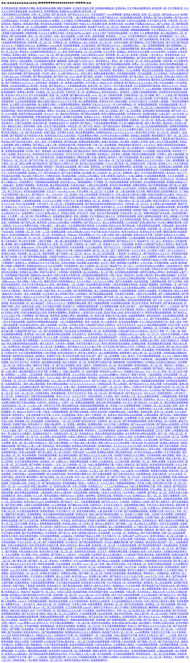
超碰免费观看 (110, 480)
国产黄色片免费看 (146, 58)
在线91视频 (121, 101)
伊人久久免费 (50, 337)
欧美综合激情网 (130, 359)
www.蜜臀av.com (26, 623)
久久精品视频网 (39, 27)
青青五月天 (29, 418)
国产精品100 (168, 390)
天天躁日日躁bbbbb (159, 210)
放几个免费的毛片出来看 (117, 179)
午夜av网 (131, 592)
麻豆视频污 (119, 70)
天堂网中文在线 (65, 132)
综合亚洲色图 (163, 151)
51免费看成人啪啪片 (124, 644)
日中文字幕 (174, 325)
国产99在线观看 (18, 36)
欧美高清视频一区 (20, 303)
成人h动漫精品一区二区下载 (98, 272)
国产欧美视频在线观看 (85, 39)
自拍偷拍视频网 (36, 474)
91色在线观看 (77, 247)
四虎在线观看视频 (119, 182)
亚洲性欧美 (26, 548)
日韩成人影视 (68, 213)
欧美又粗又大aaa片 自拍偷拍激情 (41, 502)
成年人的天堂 (46, 343)
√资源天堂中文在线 (32, 290)
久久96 (56, 415)
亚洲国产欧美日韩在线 (17, 79)
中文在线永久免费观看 (43, 576)
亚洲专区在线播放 (173, 297)
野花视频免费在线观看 (160, 343)
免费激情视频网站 (178, 126)
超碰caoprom (28, 247)
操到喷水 (122, 67)
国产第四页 (142, 464)
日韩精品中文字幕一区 (66, 635)
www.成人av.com (66, 191)
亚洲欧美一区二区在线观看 (157, 582)
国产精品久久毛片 (125, 346)
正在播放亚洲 (17, 427)
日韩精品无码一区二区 (105, 365)
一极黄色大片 (143, 557)
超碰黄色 (74, 123)
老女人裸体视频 (71, 188)
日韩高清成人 (19, 474)
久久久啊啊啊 (149, 256)
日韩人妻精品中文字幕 (126, 635)
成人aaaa (13, 76)
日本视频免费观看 (169, 644)
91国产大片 (69, 200)
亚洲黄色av (87, 269)
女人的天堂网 (82, 89)
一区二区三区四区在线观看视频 (93, 641)
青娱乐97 (26, 592)
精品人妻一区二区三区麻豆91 (63, 613)
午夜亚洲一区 (74, 126)
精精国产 (49, 166)
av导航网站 (11, 601)
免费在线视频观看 (148, 104)
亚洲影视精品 (22, 582)
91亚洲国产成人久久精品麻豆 (106, 554)
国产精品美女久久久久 (109, 45)
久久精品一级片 (111, 396)
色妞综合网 (146, 412)
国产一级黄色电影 (120, 250)
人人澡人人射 (35, 405)
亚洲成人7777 (165, 163)
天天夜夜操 (51, 533)
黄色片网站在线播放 (57, 384)
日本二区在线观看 (88, 129)
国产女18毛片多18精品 (34, 613)
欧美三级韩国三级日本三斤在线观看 (127, 228)
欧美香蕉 (110, 36)
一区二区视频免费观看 (153, 45)
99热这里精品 (95, 396)
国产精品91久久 (23, 70)
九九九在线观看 (176, 176)
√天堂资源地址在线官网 (149, 297)
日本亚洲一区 (22, 408)
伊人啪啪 (103, 657)
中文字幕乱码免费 (123, 86)
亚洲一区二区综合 (151, 14)
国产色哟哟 (32, 287)
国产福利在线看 (32, 73)
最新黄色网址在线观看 (59, 334)
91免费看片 (133, 263)
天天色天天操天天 (138, 101)
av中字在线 (108, 346)
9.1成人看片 (11, 371)
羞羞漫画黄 (22, 197)
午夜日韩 (152, 163)
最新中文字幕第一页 (44, 365)
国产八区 (158, 300)
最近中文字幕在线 (108, 340)
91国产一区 (96, 244)
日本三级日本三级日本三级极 (131, 194)
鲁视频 (170, 182)
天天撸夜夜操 (55, 141)
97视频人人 (56, 371)
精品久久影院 (181, 290)
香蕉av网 (6, 238)
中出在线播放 (166, 82)
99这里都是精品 (110, 79)
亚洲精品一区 (109, 67)
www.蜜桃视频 (154, 89)
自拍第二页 (34, 483)
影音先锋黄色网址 (86, 511)
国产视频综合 (136, 42)
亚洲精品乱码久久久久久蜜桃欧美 (83, 632)
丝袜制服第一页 (64, 489)
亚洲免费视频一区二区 (89, 331)
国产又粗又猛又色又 (124, 474)
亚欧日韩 (153, 36)
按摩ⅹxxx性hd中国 (95, 598)
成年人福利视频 (176, 154)
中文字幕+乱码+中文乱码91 (106, 231)
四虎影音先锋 (99, 20)
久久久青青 (109, 51)
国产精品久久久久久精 (69, 610)
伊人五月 (128, 402)
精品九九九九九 (170, 86)
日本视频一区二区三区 (27, 436)
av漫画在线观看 (165, 651)
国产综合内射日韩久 (23, 141)
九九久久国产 (100, 33)
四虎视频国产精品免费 (17, 275)
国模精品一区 (129, 104)
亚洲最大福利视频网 (13, 33)
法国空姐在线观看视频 (43, 396)
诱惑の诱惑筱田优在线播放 (31, 110)
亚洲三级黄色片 (65, 89)
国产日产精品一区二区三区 (106, 380)
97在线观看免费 (88, 613)
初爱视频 (155, 117)
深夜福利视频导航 (130, 48)
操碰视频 (91, 154)
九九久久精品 (83, 281)
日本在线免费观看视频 (19, 58)
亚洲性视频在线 (139, 607)
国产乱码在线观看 (134, 604)
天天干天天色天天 (155, 129)
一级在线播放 (160, 359)
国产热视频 (11, 551)
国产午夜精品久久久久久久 (19, 82)
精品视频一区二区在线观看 (29, 421)
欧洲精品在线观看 (143, 629)
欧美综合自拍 (156, 567)
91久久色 (57, 194)
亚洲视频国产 (166, 36)
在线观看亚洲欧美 (62, 216)
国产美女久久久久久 (79, 14)
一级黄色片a (109, 467)
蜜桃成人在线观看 (52, 567)
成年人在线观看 (48, 325)
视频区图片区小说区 (67, 309)
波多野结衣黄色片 (106, 610)
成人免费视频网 (169, 517)
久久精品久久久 (128, 79)
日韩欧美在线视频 (70, 408)
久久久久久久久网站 (65, 138)
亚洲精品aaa (75, 42)
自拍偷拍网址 (31, 526)
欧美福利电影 (8, 110)
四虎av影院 (14, 166)
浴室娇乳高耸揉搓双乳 (130, 328)
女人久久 (167, 356)
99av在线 (60, 110)
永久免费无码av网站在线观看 (39, 179)
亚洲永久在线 (8, 253)
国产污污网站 (112, 470)
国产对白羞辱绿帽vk (33, 533)
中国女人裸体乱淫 (78, 436)
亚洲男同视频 (110, 331)
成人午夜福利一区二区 (74, 362)
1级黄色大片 (28, 138)
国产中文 (60, 64)
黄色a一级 (117, 61)
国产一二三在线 (164, 95)
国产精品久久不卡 (12, 129)
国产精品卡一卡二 (41, 194)
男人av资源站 (120, 384)
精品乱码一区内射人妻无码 (134, 27)
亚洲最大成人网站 (29, 272)
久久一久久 (142, 318)
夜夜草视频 (48, 253)
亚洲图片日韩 (156, 511)
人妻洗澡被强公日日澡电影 (15, 14)
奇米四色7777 (179, 151)
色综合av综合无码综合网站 (111, 300)
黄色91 (13, 61)
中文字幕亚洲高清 (59, 247)
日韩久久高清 (125, 436)
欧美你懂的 (136, 182)
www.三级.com (58, 380)
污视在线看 (168, 225)
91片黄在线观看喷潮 (28, 511)
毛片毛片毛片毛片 (20, 362)
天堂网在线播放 (82, 20)
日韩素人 (162, 154)
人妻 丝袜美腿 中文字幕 (133, 191)
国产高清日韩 (96, 616)
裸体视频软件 (158, 135)
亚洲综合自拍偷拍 (76, 629)
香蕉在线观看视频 (119, 120)
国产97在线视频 (166, 58)
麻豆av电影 (43, 101)
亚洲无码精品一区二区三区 (102, 334)
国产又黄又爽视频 (71, 172)
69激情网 (146, 368)
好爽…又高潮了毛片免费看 (159, 514)
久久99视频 (11, 113)
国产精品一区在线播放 (41, 588)
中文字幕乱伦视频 (52, 306)
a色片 (17, 306)
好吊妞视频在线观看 (131, 17)
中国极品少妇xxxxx (145, 23)
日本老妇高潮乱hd (20, 86)
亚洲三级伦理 (159, 474)
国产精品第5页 (40, 163)
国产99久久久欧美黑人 (73, 238)
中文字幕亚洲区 (10, 194)
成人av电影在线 (130, 380)
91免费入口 (92, 70)
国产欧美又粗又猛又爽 (59, 508)
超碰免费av (95, 492)
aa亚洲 (173, 263)
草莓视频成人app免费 (128, 368)
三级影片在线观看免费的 (144, 92)
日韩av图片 (46, 225)
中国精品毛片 (38, 210)
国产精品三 (86, 123)
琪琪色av (97, 241)
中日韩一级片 (49, 73)
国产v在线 (84, 166)
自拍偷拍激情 (170, 545)
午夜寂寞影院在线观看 (116, 76)
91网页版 (63, 272)
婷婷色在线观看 (46, 564)
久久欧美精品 (88, 45)
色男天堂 (120, 269)
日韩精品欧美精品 (89, 228)
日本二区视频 (8, 154)
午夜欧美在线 (53, 176)
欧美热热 (54, 399)
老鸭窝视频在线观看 (50, 523)
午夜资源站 (140, 539)
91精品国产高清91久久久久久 (113, 548)
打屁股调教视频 (128, 290)
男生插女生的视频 (11, 176)
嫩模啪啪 (62, 61)
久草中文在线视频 (136, 20)
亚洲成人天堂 (27, 610)
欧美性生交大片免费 (139, 51)
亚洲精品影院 (150, 113)
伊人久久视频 (64, 290)
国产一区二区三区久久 (30, 430)
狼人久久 (25, 194)
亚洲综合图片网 (67, 145)
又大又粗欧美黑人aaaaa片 (79, 607)
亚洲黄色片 (74, 312)
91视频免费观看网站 (69, 104)
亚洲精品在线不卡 (59, 123)
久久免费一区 (111, 191)
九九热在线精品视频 (32, 166)
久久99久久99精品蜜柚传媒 (131, 278)
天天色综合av (144, 592)
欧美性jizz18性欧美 (155, 458)
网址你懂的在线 (112, 287)
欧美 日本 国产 (128, 306)
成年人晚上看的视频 (34, 384)
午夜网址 (143, 567)
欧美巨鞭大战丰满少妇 (105, 390)
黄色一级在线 (19, 399)
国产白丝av (166, 415)
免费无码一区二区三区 (54, 539)
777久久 (109, 163)
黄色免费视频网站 (126, 58)
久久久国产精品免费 (69, 67)
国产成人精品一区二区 (155, 620)
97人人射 (101, 235)
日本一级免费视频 (175, 160)
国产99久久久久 (112, 247)
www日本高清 (90, 337)
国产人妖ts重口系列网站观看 (145, 467)
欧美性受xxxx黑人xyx (111, 371)
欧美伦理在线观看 (118, 33)
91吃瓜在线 (70, 331)
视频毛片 (95, 368)
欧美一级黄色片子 (135, 89)
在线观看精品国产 (108, 337)
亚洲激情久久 (167, 607)
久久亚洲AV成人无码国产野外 (58, 294)
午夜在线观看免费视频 (106, 123)
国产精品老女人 (57, 86)
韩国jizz (63, 169)
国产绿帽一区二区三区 (91, 573)
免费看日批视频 (159, 470)
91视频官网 (19, 266)
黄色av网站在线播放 (152, 48)
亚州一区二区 (8, 486)
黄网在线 (96, 166)
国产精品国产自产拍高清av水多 (27, 135)
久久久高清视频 (81, 508)
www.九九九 (151, 576)
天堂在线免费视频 (128, 321)
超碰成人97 (181, 182)
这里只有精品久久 (170, 340)
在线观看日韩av (131, 45)
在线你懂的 (93, 263)
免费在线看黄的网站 (105, 73)
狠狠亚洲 (113, 520)
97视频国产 (8, 263)
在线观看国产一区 (89, 635)
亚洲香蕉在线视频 (15, 151)
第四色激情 (123, 467)
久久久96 (72, 657)
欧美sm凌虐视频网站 (112, 647)
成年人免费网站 (23, 145)
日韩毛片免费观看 (168, 188)
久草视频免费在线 (77, 86)
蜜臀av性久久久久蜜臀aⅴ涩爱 (41, 427)
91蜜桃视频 (14, 222)
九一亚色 (62, 51)
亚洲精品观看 (58, 231)
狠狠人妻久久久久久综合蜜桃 (114, 443)
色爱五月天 (38, 176)
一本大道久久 (156, 55)
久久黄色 (77, 564)
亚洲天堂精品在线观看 (31, 113)
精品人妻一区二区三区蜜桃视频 (77, 399)
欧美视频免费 (59, 470)
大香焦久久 (110, 436)
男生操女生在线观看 (51, 23)
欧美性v (139, 244)
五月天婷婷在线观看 (131, 219)
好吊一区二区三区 (43, 300)
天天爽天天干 (126, 480)
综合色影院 (105, 70)
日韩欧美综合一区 (134, 95)
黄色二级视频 (80, 216)
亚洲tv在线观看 (127, 318)
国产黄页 (52, 210)
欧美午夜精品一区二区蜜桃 (162, 421)
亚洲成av (122, 51)
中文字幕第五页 (90, 539)
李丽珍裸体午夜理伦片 (130, 145)
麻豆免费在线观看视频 (176, 402)
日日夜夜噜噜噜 (107, 129)
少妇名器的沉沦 (174, 266)
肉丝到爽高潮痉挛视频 (98, 284)
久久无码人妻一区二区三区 (26, 238)
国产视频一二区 (124, 523)
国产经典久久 (58, 554)
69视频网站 (77, 222)
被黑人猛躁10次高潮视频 (171, 520)
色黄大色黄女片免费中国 (69, 98)
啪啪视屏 (86, 104)
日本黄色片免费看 (132, 247)
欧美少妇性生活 (130, 231)
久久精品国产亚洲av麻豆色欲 (141, 222)
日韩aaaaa (72, 235)
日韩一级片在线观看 (65, 36)
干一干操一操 (173, 331)
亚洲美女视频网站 (57, 312)
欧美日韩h (94, 579)
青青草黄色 (156, 303)
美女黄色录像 (169, 467)
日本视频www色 (53, 517)
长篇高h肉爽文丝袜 (59, 27)
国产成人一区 (35, 331)
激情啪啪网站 (85, 182)
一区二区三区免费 (70, 421)
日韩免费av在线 (18, 483)
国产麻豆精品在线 (15, 228)
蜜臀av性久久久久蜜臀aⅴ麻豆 (46, 188)
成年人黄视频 (42, 467)
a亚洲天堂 (20, 477)
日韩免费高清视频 (47, 455)
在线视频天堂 (8, 495)
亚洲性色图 (43, 185)
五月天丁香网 (108, 263)
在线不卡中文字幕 (63, 17)
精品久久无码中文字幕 (29, 412)
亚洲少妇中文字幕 (143, 235)
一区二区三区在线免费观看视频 (151, 126)
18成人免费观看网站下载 (101, 464)
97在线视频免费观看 (147, 644)
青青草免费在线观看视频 (43, 67)
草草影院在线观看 (127, 216)
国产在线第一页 (13, 256)
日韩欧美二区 (60, 42)
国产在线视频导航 (149, 39)
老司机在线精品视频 (34, 191)
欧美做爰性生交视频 (97, 120)
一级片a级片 (60, 225)
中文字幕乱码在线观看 (68, 582)
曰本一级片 (35, 197)
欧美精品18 (16, 595)
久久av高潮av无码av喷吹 (25, 98)
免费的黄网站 (140, 185)
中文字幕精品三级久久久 (102, 216)
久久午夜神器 (179, 632)
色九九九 (170, 511)
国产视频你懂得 (95, 629)
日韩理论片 (96, 505)
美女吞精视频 (125, 365)
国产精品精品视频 (109, 514)
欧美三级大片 (22, 120)
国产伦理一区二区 (40, 235)
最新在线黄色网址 (20, 576)
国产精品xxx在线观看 (167, 424)
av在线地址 (67, 536)
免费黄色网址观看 (77, 303)
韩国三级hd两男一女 (74, 371)
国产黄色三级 (28, 222)
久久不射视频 (102, 595)
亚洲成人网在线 (131, 14)
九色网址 (113, 657)
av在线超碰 (76, 337)
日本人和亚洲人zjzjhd (92, 55)
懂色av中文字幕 (64, 250)
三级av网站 (106, 489)
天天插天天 (72, 542)
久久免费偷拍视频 (109, 306)
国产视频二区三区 (147, 641)
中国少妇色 (64, 259)
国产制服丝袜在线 (19, 67)
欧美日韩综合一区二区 (14, 405)
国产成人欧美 (59, 14)
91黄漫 (46, 412)
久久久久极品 (9, 430)
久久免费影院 (111, 219)
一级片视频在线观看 (148, 306)
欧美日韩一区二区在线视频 (174, 39)
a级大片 (39, 318)
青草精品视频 (163, 110)
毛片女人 (106, 238)
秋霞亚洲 (118, 82)
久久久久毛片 (79, 396)
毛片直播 (145, 269)
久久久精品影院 (60, 30)
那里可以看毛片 (161, 200)
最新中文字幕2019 (37, 529)
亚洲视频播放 (69, 483)
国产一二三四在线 (170, 306)
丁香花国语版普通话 (42, 120)
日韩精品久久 (95, 486)
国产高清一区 (102, 477)
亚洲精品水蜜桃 (41, 58)
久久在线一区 (155, 402)
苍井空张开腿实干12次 (88, 343)
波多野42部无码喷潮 (85, 300)
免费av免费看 (158, 461)
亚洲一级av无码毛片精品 (67, 269)
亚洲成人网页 (68, 315)
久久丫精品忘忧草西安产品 (153, 321)
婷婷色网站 (29, 126)
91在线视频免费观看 (155, 176)
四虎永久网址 (24, 365)
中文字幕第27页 (36, 278)
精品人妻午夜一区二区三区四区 (71, 579)
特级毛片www (67, 495)
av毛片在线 (14, 247)
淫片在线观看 (144, 73)
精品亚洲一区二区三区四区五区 (71, 107)
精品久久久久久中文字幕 (83, 30)
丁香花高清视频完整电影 (64, 228)
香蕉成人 (33, 55)
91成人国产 (165, 113)
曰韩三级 (46, 470)
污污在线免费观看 (90, 207)
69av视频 (129, 23)
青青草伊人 (18, 415)
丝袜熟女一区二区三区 (43, 79)
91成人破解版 (136, 176)
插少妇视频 (43, 418)
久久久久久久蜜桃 (52, 200)
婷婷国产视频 (140, 210)
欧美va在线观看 (153, 61)
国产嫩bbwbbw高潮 (80, 95)
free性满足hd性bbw (29, 325)
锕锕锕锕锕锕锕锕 (140, 30)
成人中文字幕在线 (125, 309)
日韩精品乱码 (104, 384)
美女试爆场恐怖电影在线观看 (22, 343)
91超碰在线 (146, 359)
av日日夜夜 (16, 418)
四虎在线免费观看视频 (139, 300)
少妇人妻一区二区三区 (162, 548)
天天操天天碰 (33, 359)
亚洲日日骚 (21, 278)
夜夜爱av (148, 17)
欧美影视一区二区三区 (104, 545)
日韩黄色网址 (42, 393)
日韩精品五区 (22, 396)
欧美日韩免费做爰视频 (172, 64)
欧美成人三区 (128, 396)
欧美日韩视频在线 (20, 235)
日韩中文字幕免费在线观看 (57, 390)
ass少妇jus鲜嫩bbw (109, 374)
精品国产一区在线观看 (22, 309)
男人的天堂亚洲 (140, 303)
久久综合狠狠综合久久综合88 (82, 110)
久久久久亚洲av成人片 (47, 213)
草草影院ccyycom (122, 495)
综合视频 (81, 263)
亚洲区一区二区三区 (12, 626)
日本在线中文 (79, 334)
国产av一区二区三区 (62, 58)
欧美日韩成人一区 (14, 132)
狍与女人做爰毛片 (105, 523)
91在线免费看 (120, 238)
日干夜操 (106, 166)
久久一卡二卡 (153, 371)
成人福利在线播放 (63, 151)
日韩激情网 (36, 641)
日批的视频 (127, 244)
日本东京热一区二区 (131, 213)
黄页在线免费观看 (122, 210)
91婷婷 (146, 502)
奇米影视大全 (58, 235)
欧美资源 (42, 222)
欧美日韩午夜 (40, 123)
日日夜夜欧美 (71, 266)
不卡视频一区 (101, 182)
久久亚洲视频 (84, 588)
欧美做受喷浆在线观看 (162, 464)
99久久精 (40, 334)
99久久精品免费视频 (129, 595)
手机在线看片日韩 (28, 551)
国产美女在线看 (33, 132)
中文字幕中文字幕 (157, 20)
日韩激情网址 (47, 64)
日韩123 (173, 418)
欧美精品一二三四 (137, 508)
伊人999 (117, 104)
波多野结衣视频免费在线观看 (42, 321)
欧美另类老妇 (150, 446)
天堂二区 (61, 464)
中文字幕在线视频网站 (62, 623)
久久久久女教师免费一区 (32, 508)
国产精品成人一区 (106, 278)
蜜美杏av (24, 51)
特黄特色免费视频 (172, 89)
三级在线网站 (25, 61)
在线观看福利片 (82, 58)
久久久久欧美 (175, 474)
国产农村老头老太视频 (159, 610)
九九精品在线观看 (127, 545)
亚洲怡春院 (149, 110)
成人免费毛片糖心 (47, 104)
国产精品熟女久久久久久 (156, 253)
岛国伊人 (118, 489)
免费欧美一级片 (131, 172)
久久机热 (79, 70)
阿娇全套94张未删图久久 (39, 107)
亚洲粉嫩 (71, 467)
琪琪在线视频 (114, 402)
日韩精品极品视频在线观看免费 (22, 616)
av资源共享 (28, 318)
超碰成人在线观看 (140, 135)
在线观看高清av (13, 384)
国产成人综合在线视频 (68, 55)
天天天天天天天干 (75, 154)
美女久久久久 (24, 154)
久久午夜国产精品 (174, 570)
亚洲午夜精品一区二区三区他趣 (85, 51)
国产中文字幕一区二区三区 (43, 160)
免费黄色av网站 (69, 573)
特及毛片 (42, 402)
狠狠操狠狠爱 (51, 430)
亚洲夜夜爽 (76, 272)
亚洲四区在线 (104, 495)
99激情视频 (31, 33)
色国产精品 (50, 132)
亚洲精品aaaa (93, 92)
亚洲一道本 (176, 321)
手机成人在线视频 (93, 297)
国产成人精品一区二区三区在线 (146, 76)
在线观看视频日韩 (67, 210)
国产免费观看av (174, 45)
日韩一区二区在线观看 (174, 533)
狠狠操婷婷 (119, 362)
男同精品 (93, 377)
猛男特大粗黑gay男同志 (167, 219)
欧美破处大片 (180, 287)
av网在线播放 (31, 89)
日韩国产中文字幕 (105, 399)
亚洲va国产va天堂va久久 (81, 61)
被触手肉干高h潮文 (12, 294)
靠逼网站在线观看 (166, 207)
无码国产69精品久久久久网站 (170, 235)
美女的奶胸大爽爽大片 (22, 439)
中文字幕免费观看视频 (31, 353)
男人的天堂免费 (27, 241)
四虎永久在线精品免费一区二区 (63, 638)
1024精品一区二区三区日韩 (49, 92)
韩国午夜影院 (99, 651)
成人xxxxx (130, 297)
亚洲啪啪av (42, 45)
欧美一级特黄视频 (95, 36)
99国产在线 (123, 256)
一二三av (122, 36)
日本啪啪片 (82, 294)
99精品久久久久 (16, 287)
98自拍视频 (172, 129)
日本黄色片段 (134, 113)
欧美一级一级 (19, 443)
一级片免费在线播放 (85, 17)
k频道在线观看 (79, 27)
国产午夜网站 (12, 548)
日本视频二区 (166, 328)
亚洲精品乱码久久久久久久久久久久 (115, 132)
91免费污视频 (8, 402)
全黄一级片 (70, 387)
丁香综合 (90, 278)
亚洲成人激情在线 (169, 443)
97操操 (8, 266)
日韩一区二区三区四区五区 (131, 610)
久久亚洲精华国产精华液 (147, 86)
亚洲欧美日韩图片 (50, 573)
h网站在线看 (83, 157)
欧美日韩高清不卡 (178, 259)
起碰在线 (6, 23)
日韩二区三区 (176, 433)
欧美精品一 (48, 464)
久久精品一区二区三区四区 (47, 129)
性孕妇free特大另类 (172, 508)
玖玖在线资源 (164, 561)
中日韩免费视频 (40, 207)
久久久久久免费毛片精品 (51, 33)
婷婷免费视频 (82, 557)
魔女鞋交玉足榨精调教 (163, 79)
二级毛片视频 (44, 241)
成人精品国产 (38, 303)
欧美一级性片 (47, 250)
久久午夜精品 (160, 73)
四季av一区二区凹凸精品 (145, 64)
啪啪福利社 (116, 98)
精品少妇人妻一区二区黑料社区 (128, 148)
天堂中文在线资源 (32, 337)
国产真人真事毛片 (88, 353)
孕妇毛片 (169, 365)
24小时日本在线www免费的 (45, 20)
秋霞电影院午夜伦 (123, 169)
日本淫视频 (149, 247)
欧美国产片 (95, 107)
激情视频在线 (47, 626)
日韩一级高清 (73, 64)
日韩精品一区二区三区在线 (150, 346)
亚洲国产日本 (54, 356)
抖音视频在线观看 (126, 73)
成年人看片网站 (153, 123)
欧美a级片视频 (31, 23)
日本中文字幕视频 (170, 334)
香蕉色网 (180, 505)
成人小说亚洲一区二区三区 (97, 42)
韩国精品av (119, 585)
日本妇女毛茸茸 (57, 148)
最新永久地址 (15, 126)
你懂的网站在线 (117, 412)
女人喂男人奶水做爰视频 (23, 104)
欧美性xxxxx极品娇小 (39, 480)
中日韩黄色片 (116, 517)
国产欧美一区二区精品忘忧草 (130, 163)
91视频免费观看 (60, 412)
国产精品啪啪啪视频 (23, 117)
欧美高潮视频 (170, 309)
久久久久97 (149, 145)
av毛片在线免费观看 (34, 638)
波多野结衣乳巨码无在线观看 (114, 30)
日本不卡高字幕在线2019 (35, 284)
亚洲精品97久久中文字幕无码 (44, 263)
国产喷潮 (100, 64)
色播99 (160, 157)
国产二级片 (123, 349)
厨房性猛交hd (79, 520)
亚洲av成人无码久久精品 (168, 120)
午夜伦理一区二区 (178, 20)
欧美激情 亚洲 (100, 23)
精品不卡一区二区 (133, 458)
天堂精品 (66, 520)
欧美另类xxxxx (61, 120)
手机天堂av (153, 278)
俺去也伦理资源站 (70, 113)
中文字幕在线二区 (29, 64)
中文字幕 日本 (47, 89)
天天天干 (52, 191)
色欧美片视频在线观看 (144, 154)
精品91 (98, 126)
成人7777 (182, 172)
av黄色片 (72, 554)
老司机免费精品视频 (102, 89)
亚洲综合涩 (82, 514)
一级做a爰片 (8, 185)
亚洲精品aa (134, 533)
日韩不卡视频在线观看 (72, 318)
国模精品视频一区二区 (22, 368)
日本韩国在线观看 (27, 269)
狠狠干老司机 (139, 374)
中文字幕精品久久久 (162, 30)
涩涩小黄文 (88, 64)
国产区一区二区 (179, 210)
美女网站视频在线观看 (20, 300)
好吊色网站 (182, 623)
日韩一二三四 (47, 98)
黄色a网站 (170, 67)
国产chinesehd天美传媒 (143, 424)
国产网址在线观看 (43, 76)
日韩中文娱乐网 (117, 20)
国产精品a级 (71, 141)
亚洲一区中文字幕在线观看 (51, 126)
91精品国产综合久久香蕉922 (159, 244)
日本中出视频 (121, 42)
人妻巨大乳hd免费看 (98, 185)
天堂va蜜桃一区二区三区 (89, 191)
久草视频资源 (93, 238)
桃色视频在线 (58, 393)
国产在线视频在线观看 (136, 511)
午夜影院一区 (81, 244)
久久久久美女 (139, 250)
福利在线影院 (154, 315)
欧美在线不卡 (106, 194)
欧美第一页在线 (139, 55)
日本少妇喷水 (154, 551)
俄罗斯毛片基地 (9, 536)
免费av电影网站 (64, 179)
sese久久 (168, 300)
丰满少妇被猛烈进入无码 (33, 312)
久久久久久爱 (12, 138)
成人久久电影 (63, 576)
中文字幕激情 (90, 98)
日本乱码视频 (15, 73)
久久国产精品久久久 (108, 17)
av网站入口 (62, 461)
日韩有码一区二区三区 (137, 204)
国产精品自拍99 (111, 126)
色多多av (141, 309)
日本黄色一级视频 (159, 101)
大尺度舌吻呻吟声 (137, 36)
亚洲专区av (78, 647)
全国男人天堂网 (139, 141)
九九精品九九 (134, 253)
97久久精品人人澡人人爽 (82, 654)
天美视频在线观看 (168, 104)
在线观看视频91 (135, 362)
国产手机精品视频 (129, 157)
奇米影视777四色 (111, 117)
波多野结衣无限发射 (23, 356)
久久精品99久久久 (68, 48)
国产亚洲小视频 (13, 505)
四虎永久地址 (24, 148)
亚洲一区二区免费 (59, 95)
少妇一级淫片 (128, 356)
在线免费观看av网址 (135, 505)
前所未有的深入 (110, 92)
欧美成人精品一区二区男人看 (78, 523)
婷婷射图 (41, 585)
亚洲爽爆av (60, 346)
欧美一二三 (126, 107)
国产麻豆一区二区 (157, 492)
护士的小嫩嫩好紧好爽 (131, 123)
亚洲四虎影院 (164, 393)
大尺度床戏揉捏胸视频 (160, 287)
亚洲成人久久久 (92, 117)
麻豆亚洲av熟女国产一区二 (88, 219)
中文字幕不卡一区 (66, 511)
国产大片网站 (175, 281)
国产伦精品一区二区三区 (69, 253)
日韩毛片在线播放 (147, 290)
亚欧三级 (94, 514)
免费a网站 (38, 517)
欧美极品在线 (77, 120)
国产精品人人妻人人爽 (45, 145)
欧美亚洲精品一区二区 (89, 200)
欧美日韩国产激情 (125, 197)
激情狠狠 (121, 263)
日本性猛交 (41, 82)
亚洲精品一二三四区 (16, 374)
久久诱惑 (134, 33)
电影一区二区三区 (143, 107)
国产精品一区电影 (93, 76)
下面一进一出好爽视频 (105, 145)
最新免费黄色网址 (43, 17)
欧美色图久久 (131, 39)
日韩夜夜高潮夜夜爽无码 (95, 275)
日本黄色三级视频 (147, 188)
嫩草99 (5, 557)
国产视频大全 (171, 598)
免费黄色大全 (12, 604)
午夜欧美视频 (92, 647)
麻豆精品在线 (168, 117)
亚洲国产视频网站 (25, 185)
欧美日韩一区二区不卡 (100, 86)
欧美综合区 (48, 446)
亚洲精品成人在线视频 (170, 166)
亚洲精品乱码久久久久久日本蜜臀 (44, 266)
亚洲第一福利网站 (77, 424)
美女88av (10, 95)
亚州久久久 (42, 623)
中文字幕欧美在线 (155, 42)
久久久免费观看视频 (128, 207)
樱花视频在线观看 (38, 651)
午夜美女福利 (70, 23)
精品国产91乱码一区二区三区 (103, 27)
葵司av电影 (155, 449)
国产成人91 (175, 185)
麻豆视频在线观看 (60, 185)
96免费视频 (143, 117)
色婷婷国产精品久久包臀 (154, 259)
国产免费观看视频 (158, 185)
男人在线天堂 (147, 157)
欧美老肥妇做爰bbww (134, 498)
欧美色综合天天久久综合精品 (60, 135)
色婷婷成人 (103, 154)
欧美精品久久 (12, 592)
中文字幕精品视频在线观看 (144, 138)
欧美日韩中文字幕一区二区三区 (153, 132)
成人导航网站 (56, 498)
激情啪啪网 (109, 241)
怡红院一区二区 (87, 567)
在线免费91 (28, 213)
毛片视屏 (24, 20)
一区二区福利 (70, 194)
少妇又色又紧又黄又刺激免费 (80, 498)
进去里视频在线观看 (173, 315)
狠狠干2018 (74, 539)
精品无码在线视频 (132, 151)
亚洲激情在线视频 (87, 387)
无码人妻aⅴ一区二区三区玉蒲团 (115, 160)
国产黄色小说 (61, 76)
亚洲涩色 (125, 92)
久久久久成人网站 (43, 579)
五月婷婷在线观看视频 (126, 272)
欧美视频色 (53, 408)
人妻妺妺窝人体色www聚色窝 (56, 492)
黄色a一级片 (84, 415)
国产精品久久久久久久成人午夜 (141, 82)
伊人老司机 (46, 526)
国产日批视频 (104, 188)
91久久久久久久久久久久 (103, 328)
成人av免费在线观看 (113, 222)
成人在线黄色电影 (56, 474)
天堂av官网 (42, 247)
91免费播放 (28, 315)
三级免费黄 (133, 412)
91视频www (11, 182)
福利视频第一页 (168, 284)
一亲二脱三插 (102, 148)
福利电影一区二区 (140, 461)
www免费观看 (114, 14)
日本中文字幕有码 (11, 290)
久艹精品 (184, 191)
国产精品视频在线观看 (101, 294)
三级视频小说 (38, 408)
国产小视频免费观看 (169, 294)
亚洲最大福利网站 (74, 82)
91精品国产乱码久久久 (158, 148)
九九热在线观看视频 (26, 101)
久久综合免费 (150, 439)
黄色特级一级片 (36, 377)
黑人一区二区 (154, 495)
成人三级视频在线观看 (45, 259)
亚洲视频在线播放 (11, 613)
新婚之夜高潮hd (110, 141)
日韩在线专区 (90, 340)
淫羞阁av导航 (77, 598)
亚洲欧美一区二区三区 (27, 39)
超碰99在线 (144, 79)
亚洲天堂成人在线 (20, 188)
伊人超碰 (20, 458)
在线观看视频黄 (71, 45)
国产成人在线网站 (163, 17)
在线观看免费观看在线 (14, 42)
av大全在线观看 (44, 138)
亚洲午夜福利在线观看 (109, 498)
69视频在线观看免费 (87, 306)
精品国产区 (16, 179)
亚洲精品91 (34, 470)
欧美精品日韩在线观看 (84, 446)
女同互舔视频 (181, 30)
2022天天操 (178, 113)
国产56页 (170, 42)
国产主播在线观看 (102, 474)
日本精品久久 (57, 570)
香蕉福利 (47, 151)
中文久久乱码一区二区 (168, 436)
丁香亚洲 (165, 138)
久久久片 (130, 557)
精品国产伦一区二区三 (149, 241)
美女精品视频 (69, 176)
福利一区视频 (51, 318)
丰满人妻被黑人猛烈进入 (104, 157)
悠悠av (18, 297)
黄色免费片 (23, 219)
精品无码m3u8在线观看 (130, 415)
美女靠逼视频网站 (134, 517)
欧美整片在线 (116, 23)
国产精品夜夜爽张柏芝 (91, 542)
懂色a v (128, 387)
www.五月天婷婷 (73, 297)
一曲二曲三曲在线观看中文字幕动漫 (72, 241)
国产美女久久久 (92, 222)
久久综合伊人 (178, 250)
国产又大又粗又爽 (29, 520)
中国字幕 (168, 61)
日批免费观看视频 (91, 502)
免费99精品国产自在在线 (48, 117)
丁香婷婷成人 (63, 439)
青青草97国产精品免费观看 (42, 48)
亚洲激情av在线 (137, 551)
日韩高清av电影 (23, 17)
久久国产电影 (50, 197)
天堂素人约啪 (76, 325)
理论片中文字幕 (106, 197)
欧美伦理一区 (8, 148)
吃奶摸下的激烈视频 (115, 573)
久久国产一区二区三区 (110, 387)
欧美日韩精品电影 (63, 300)
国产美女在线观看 (165, 247)
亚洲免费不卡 (154, 309)
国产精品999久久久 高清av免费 (145, 384)
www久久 (76, 340)
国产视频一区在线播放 (142, 349)
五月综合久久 (129, 117)
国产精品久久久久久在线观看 (56, 39)
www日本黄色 (158, 51)
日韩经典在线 (52, 421)
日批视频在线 (143, 474)
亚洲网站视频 (95, 424)
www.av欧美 (55, 45)
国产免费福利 (24, 517)
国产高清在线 (41, 548)
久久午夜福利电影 (79, 601)
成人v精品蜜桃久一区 (172, 33)
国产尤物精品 (170, 197)
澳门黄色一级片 (164, 529)
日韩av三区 (37, 281)
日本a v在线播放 (41, 554)
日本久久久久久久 (102, 104)
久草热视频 (25, 76)
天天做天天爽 (171, 48)
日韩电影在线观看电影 (43, 489)
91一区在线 (78, 259)
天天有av (27, 129)
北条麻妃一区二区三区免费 (138, 98)
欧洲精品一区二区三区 (89, 626)
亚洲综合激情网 (112, 359)
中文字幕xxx (92, 82)
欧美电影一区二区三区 (14, 380)
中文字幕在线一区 (20, 27)
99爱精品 (136, 502)
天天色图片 (129, 492)
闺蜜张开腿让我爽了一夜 (28, 539)
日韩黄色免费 (115, 95)
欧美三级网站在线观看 (113, 113)
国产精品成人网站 (103, 588)
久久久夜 (158, 408)
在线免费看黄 (95, 604)
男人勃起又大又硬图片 (20, 433)
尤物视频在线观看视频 (47, 182)
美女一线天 (41, 141)
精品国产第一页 (110, 48)
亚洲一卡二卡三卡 (149, 334)
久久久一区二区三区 (151, 657)
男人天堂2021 (15, 191)
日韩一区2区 (70, 129)
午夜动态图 (133, 269)
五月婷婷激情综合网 (16, 529)
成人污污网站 (121, 607)
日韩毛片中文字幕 (142, 387)
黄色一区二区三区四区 (40, 36)
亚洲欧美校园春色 (66, 157)
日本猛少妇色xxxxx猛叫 (79, 33)
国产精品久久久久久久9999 (58, 70)
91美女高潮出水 (103, 644)
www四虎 (91, 452)
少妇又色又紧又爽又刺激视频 (51, 368)
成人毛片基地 (55, 529)
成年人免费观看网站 (25, 244)
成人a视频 (119, 89)
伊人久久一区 (51, 113)
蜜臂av (51, 110)
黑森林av (17, 23)
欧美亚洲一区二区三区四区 (127, 439)
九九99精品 (67, 20)
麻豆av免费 (25, 163)
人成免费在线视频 (90, 67)
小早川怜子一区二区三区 (50, 204)
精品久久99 (106, 82)
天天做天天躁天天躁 (90, 48)
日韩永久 (61, 79)
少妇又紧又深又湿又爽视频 (65, 207)
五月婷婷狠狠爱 (115, 557)
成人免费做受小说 (89, 449)
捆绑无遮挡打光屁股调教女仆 (162, 191)
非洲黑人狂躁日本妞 (164, 623)
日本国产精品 (152, 517)
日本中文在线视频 (22, 259)
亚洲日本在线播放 (154, 67)
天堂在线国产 (98, 14)
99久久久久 (22, 95)
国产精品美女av (179, 138)
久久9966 (104, 98)
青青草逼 (22, 48)
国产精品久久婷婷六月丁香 (64, 163)
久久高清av (155, 390)
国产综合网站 (165, 377)
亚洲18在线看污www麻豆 (161, 194)
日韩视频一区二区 (24, 231)
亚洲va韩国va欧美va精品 (125, 623)
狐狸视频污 (127, 126)
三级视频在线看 (51, 238)
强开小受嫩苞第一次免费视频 (121, 418)
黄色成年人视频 (39, 498)
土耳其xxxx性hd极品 (89, 176)
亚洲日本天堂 (106, 101)
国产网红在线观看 (45, 309)
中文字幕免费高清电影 (153, 172)
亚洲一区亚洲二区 (94, 321)
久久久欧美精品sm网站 (134, 287)
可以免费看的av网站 (88, 135)
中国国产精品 (19, 424)
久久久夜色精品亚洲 (121, 377)
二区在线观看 (35, 374)
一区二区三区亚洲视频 (164, 654)
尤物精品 (110, 58)
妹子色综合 (8, 197)
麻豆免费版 (18, 349)
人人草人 (176, 318)
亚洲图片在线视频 (73, 117)
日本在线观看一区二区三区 (165, 27)
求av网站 (125, 141)
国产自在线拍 (15, 632)
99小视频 (150, 95)
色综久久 (132, 626)
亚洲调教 (142, 197)
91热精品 (172, 51)
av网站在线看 (155, 197)
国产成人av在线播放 (12, 567)
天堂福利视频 (161, 263)
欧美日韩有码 (17, 107)
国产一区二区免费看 (130, 110)
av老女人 (102, 517)
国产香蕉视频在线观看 (35, 256)
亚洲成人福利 (19, 55)
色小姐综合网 (151, 443)
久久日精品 (180, 529)
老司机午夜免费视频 (121, 185)
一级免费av (112, 318)
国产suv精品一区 (166, 23)
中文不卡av (25, 207)
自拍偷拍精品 (104, 446)
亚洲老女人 (21, 263)
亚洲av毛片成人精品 (116, 315)
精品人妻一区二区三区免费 (156, 337)
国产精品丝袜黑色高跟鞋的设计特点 (104, 204)
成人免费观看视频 (88, 101)
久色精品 (125, 502)
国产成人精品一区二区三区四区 (83, 79)
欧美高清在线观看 (156, 238)
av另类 (80, 36)
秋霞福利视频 (163, 349)
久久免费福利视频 (149, 33)
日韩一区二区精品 (41, 14)
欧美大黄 (99, 315)
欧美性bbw (168, 241)
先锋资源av (87, 638)
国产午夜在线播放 (160, 318)
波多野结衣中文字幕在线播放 (23, 250)
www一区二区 (47, 55)
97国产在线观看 (23, 123)
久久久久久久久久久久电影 (127, 446)
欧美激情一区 (56, 82)
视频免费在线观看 (79, 461)
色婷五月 (136, 256)
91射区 (110, 235)
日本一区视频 (85, 210)
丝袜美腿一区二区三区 (40, 42)
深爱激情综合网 (102, 210)
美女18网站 (52, 278)
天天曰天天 (83, 213)
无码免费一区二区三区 (117, 55)
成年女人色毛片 (102, 585)
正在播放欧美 (93, 259)
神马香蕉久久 (103, 61)
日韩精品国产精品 (178, 620)
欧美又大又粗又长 (112, 492)
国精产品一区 (45, 269)
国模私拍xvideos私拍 (42, 275)
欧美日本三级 (176, 579)
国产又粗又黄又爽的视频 (154, 579)
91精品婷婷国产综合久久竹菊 (170, 107)
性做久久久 (85, 23)
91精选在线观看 (67, 427)
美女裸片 (163, 418)
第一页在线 (112, 405)
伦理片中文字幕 (52, 405)
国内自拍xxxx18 (170, 14)
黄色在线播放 (63, 446)
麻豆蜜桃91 (70, 529)
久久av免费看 (133, 70)
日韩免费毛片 (26, 182)
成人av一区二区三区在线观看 (99, 253)
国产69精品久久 (44, 557)
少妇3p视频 (84, 554)
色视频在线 (163, 573)
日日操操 (64, 337)
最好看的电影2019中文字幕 (33, 371)
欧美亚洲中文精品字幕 (100, 362)
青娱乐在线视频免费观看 (57, 374)
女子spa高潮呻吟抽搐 (84, 561)
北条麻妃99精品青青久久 (43, 51)
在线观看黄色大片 (38, 399)
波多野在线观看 (110, 107)
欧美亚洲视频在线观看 (89, 138)
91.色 (33, 219)
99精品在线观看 (82, 250)
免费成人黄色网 (25, 92)
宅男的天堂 (157, 269)
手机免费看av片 (43, 216)
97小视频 (138, 514)
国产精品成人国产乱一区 (25, 157)
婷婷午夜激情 (135, 67)
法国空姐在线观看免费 (110, 39)
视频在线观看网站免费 (91, 309)
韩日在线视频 (40, 148)
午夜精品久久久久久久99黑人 (148, 160)
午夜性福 (91, 517)
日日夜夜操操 (68, 415)
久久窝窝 (13, 216)
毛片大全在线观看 (38, 95)
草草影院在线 (172, 55)
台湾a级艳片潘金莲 (29, 387)
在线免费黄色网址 (122, 166)
